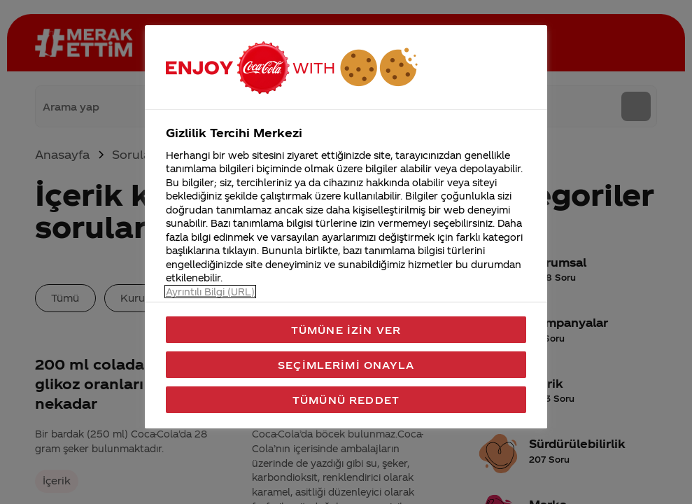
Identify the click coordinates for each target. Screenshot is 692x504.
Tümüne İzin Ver (346, 329)
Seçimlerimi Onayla (346, 364)
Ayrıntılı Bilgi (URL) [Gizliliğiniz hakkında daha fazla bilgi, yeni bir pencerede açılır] (210, 291)
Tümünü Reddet (346, 399)
